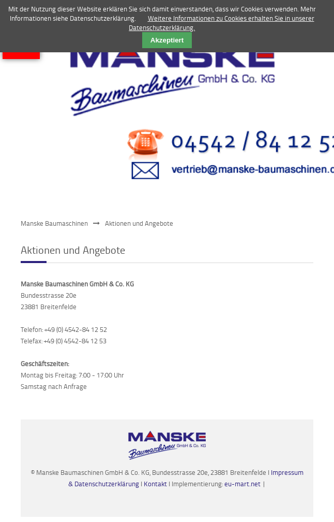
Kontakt (156, 483)
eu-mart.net (242, 483)
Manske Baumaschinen (54, 223)
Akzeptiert (167, 40)
